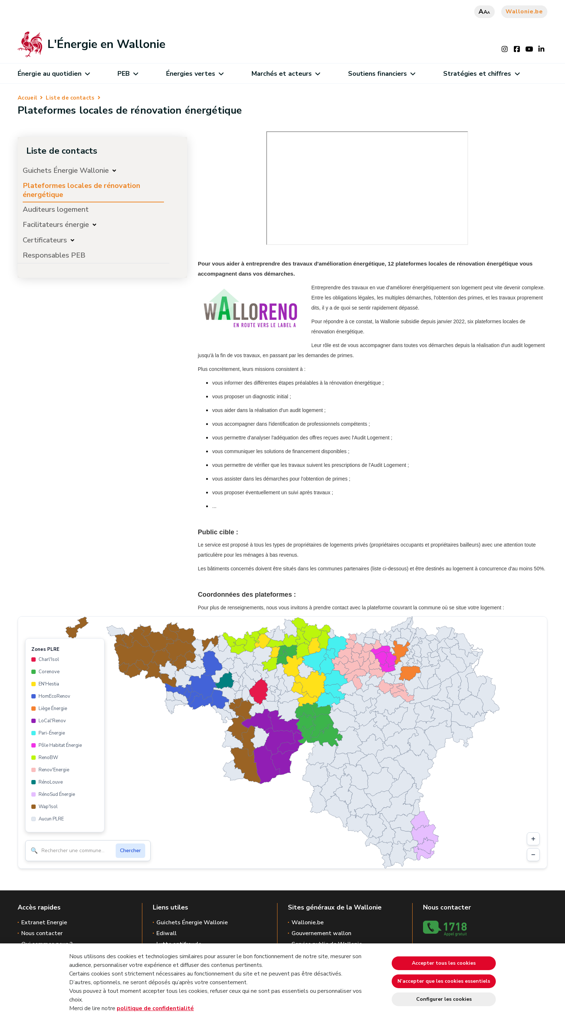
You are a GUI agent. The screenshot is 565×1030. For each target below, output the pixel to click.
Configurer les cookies (444, 999)
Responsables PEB (54, 255)
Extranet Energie (44, 922)
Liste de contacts (70, 97)
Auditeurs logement (56, 209)
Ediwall (166, 933)
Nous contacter (42, 933)
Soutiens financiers (381, 73)
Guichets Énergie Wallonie (66, 170)
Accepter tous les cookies (444, 963)
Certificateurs (45, 240)
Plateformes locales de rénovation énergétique (81, 190)
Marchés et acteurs (286, 73)
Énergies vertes (194, 73)
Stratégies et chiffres (481, 73)
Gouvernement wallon (321, 933)
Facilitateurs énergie (56, 224)
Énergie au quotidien (53, 73)
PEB (127, 73)
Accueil (27, 97)
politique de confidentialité (155, 1008)
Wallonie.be (524, 12)
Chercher (130, 850)
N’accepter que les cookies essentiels (443, 981)
